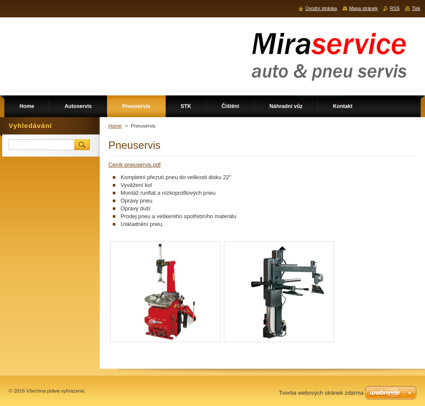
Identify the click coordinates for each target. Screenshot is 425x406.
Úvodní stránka (321, 8)
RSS (394, 8)
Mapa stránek (363, 8)
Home (115, 125)
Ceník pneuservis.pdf (134, 164)
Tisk (416, 8)
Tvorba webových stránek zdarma (321, 393)
